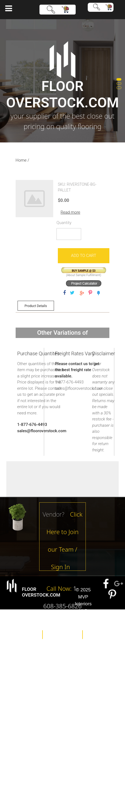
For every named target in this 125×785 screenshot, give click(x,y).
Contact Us (66, 648)
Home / (22, 160)
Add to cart (83, 255)
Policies (62, 634)
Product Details (35, 306)
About (62, 626)
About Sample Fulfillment (83, 275)
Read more (70, 212)
